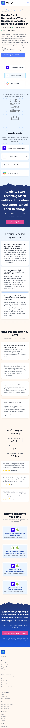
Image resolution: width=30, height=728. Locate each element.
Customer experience (6, 679)
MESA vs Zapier (5, 706)
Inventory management (7, 677)
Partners (3, 716)
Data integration (5, 683)
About (2, 714)
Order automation (6, 674)
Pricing (3, 669)
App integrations (5, 665)
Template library (5, 667)
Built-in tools (4, 661)
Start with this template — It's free (15, 633)
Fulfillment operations (7, 681)
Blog (2, 694)
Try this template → (15, 222)
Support (3, 718)
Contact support (24, 640)
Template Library (10, 10)
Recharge (19, 10)
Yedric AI (3, 663)
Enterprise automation (7, 687)
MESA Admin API (5, 698)
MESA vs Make (5, 708)
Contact (3, 720)
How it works (4, 659)
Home (2, 10)
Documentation (5, 692)
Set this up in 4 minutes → (13, 55)
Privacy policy (4, 726)
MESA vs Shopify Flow (6, 704)
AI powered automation (7, 685)
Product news (4, 696)
